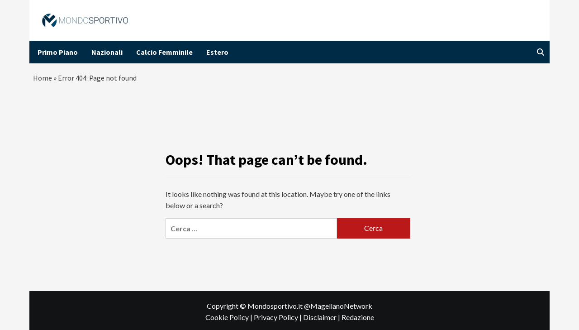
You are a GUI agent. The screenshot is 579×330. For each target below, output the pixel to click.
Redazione (358, 317)
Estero (217, 52)
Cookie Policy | (229, 317)
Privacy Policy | (278, 317)
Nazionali (107, 52)
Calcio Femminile (164, 52)
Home (42, 77)
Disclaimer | (322, 317)
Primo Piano (58, 52)
